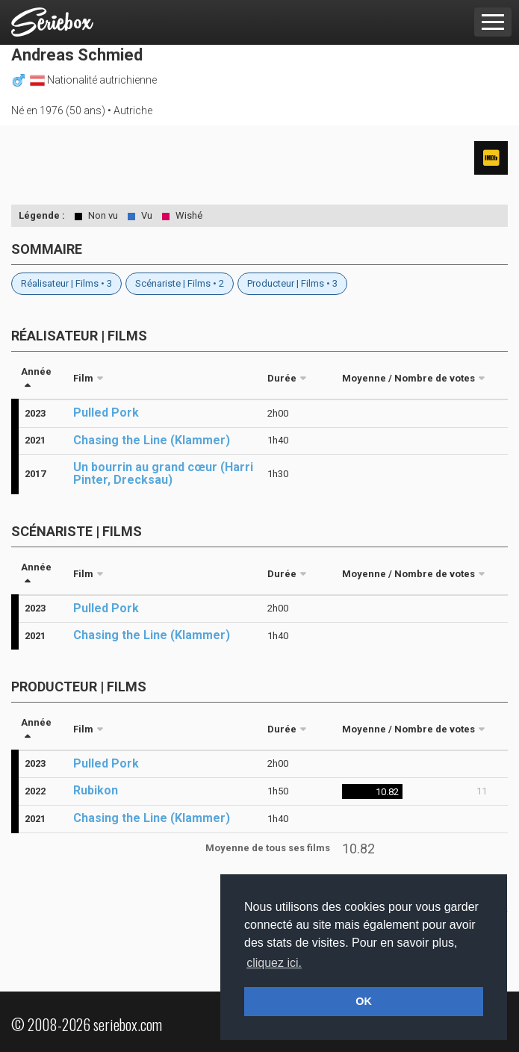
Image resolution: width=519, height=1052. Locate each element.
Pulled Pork (106, 412)
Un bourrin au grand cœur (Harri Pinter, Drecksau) (163, 473)
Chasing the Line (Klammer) (151, 440)
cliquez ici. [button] (274, 962)
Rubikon (95, 790)
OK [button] (363, 1001)
